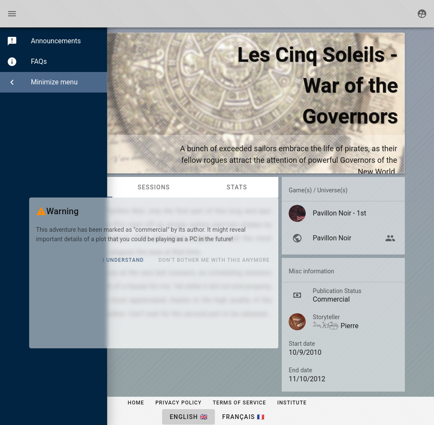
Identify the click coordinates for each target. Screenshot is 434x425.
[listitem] (343, 213)
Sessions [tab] (154, 187)
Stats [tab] (236, 187)
